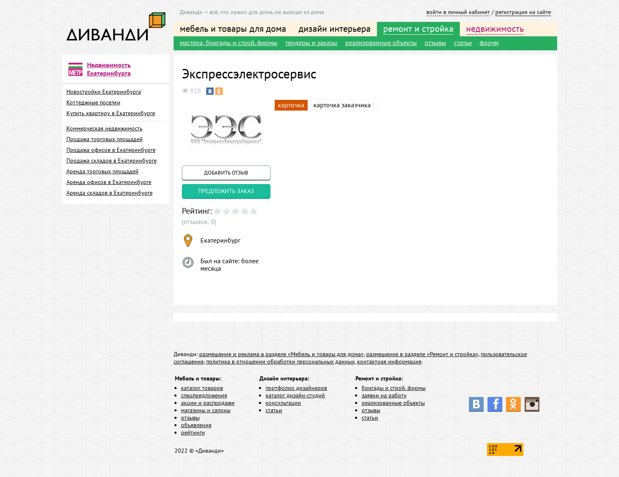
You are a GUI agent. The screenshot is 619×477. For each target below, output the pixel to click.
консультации (283, 402)
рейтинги (193, 432)
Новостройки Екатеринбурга (103, 91)
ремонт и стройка (418, 28)
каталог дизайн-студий (295, 395)
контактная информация (389, 361)
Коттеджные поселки (93, 102)
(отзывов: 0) (199, 221)
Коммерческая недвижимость (104, 128)
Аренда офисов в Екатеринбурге (108, 182)
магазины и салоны (206, 410)
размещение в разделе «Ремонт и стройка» (422, 354)
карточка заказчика (342, 105)
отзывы (435, 42)
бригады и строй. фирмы (394, 388)
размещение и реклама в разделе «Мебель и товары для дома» (281, 354)
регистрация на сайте (523, 12)
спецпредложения (204, 395)
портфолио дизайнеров (296, 388)
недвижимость (495, 28)
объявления (196, 425)
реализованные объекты (381, 42)
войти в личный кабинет (458, 12)
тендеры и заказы (311, 42)
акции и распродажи (208, 402)
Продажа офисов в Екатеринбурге (110, 149)
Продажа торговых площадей (104, 139)
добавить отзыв (226, 172)
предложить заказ (226, 191)
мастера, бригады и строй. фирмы (229, 42)
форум (489, 42)
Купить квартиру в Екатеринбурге (110, 113)
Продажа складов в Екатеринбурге (111, 160)
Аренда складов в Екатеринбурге (109, 192)
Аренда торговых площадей (102, 171)
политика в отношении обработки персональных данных (280, 361)
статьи (463, 42)
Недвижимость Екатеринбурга (109, 69)
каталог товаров (202, 388)
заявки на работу (384, 395)
